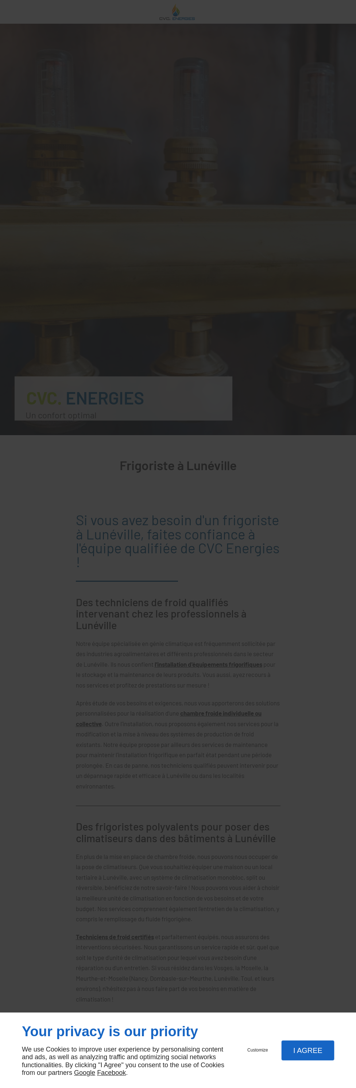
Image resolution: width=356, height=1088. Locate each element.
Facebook (111, 1072)
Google (84, 1072)
